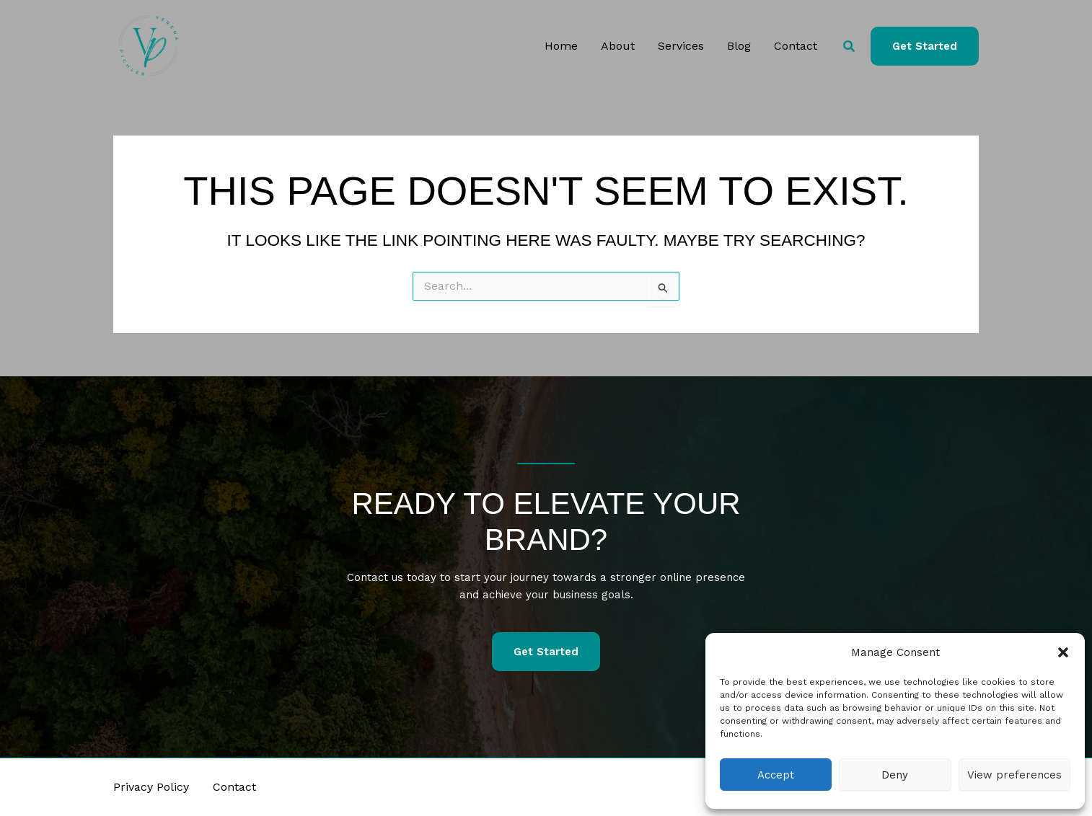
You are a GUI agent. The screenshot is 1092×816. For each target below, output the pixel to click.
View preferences (1014, 774)
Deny (894, 774)
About (618, 46)
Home (561, 46)
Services (681, 46)
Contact (795, 46)
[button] (1063, 652)
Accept (775, 774)
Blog (739, 46)
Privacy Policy (151, 787)
